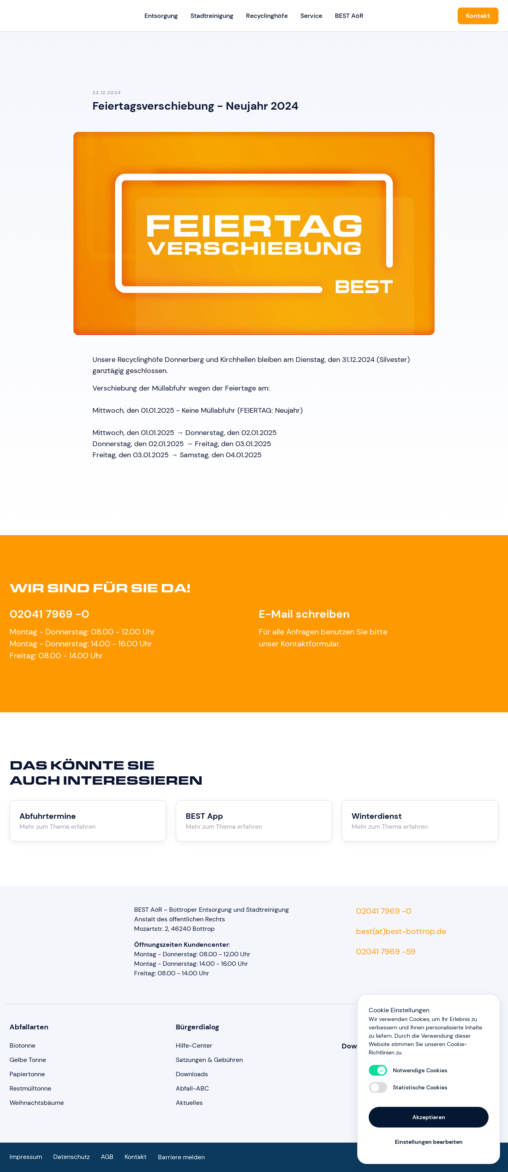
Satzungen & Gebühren (209, 1060)
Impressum (26, 1157)
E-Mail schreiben (304, 614)
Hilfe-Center (194, 1045)
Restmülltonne (30, 1088)
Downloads (192, 1074)
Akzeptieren (428, 1116)
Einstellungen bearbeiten (429, 1141)
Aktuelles (189, 1103)
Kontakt (478, 16)
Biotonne (22, 1045)
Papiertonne (27, 1074)
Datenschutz (71, 1157)
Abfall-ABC (192, 1088)
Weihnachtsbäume (37, 1103)
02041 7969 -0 (49, 614)
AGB (107, 1157)
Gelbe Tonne (28, 1060)
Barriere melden (181, 1157)
